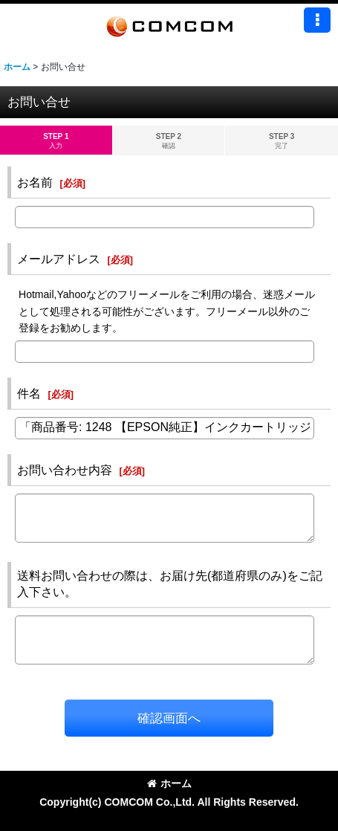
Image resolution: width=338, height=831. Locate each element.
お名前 (35, 182)
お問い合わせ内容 (64, 469)
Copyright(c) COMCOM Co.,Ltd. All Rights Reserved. (169, 802)
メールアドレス (58, 258)
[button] (317, 20)
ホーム (169, 783)
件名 (29, 393)
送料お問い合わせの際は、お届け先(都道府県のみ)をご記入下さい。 (169, 583)
